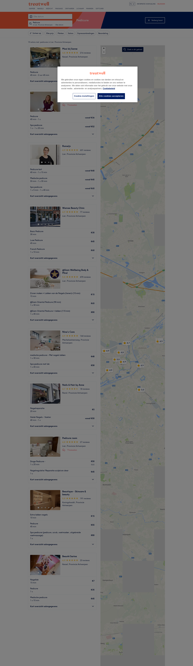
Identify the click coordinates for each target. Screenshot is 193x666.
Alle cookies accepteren (111, 96)
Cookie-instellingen (84, 96)
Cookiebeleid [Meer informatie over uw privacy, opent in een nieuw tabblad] (109, 88)
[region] (97, 84)
